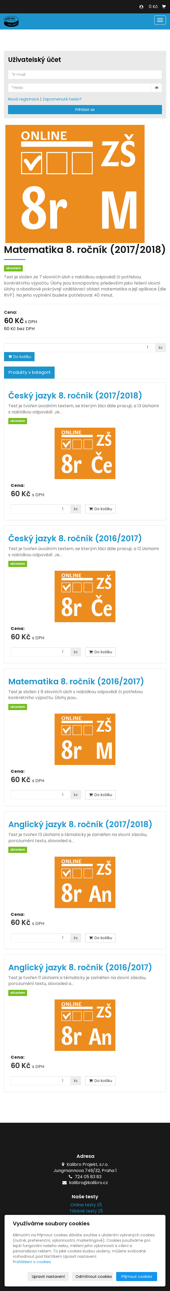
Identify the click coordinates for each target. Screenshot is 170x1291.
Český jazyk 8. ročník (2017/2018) (75, 395)
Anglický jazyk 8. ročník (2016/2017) (80, 967)
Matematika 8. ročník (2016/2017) (76, 681)
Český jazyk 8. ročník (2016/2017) (75, 538)
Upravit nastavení (48, 1276)
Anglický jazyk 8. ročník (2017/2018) (80, 824)
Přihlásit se (85, 109)
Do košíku (19, 356)
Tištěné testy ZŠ (85, 1211)
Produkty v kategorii (29, 372)
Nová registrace (23, 99)
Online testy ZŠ (85, 1205)
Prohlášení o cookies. (32, 1261)
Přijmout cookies (136, 1276)
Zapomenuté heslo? (62, 99)
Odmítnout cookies (93, 1276)
